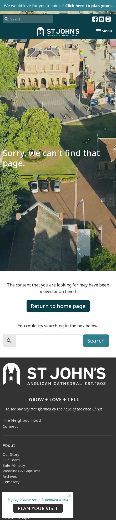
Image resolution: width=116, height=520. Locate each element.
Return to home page (58, 306)
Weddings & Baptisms (22, 470)
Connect (10, 426)
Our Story (11, 454)
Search (96, 340)
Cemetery (11, 481)
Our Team (11, 459)
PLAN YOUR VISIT (38, 508)
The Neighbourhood (22, 420)
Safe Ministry (14, 465)
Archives (10, 476)
